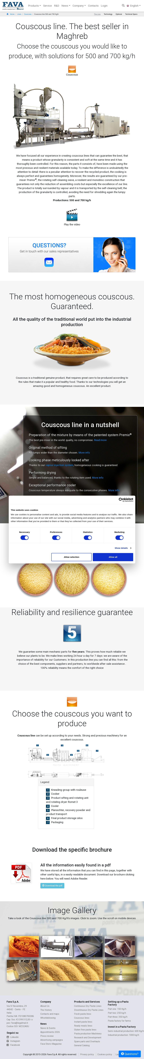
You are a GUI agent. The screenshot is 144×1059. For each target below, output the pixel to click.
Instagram (13, 1041)
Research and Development (87, 1037)
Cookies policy (104, 1054)
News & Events (47, 1028)
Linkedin (13, 1037)
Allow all (113, 557)
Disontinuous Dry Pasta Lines (88, 1010)
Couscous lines (81, 1018)
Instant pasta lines (83, 1021)
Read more (100, 440)
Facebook (13, 1045)
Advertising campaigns (51, 1040)
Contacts (93, 5)
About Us (44, 1006)
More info (84, 452)
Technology (108, 14)
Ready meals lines (83, 1025)
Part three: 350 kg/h (117, 1017)
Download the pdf (52, 885)
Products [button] (33, 5)
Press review (47, 1036)
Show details (121, 548)
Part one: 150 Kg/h (117, 1009)
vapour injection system (59, 465)
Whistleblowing (48, 1018)
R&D (56, 5)
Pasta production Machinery (88, 1033)
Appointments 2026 (50, 1032)
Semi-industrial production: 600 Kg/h (126, 1031)
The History (46, 1010)
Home (10, 14)
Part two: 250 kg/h (117, 1013)
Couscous (27, 14)
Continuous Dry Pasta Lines (87, 1006)
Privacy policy (87, 1054)
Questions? (129, 1054)
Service (47, 5)
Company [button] (78, 5)
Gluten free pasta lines (85, 1029)
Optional (119, 14)
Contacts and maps (49, 1014)
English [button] (133, 5)
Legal (118, 1054)
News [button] (64, 5)
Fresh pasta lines (82, 1014)
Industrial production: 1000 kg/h (123, 1035)
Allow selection (71, 557)
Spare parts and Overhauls (87, 1041)
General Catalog (82, 1045)
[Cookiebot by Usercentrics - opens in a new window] (121, 500)
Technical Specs (131, 14)
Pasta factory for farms (119, 1020)
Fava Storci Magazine (51, 1044)
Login (104, 5)
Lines (19, 14)
